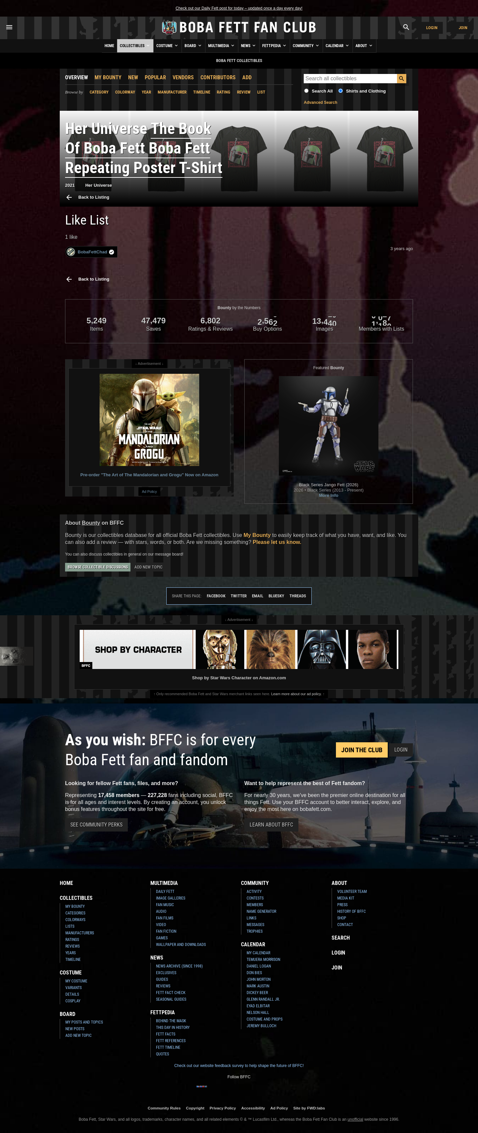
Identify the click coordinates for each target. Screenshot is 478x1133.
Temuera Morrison (263, 959)
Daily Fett (165, 891)
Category (99, 92)
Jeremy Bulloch (261, 1026)
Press (342, 904)
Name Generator (261, 911)
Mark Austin (258, 986)
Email (257, 595)
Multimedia (221, 45)
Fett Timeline (168, 1047)
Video (161, 924)
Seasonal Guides (171, 999)
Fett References (171, 1040)
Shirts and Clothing (366, 91)
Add (247, 77)
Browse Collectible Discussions (98, 567)
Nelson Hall (258, 1012)
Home (109, 45)
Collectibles (135, 45)
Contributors (218, 77)
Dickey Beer (257, 992)
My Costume (76, 981)
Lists (69, 926)
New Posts (74, 1029)
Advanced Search (320, 102)
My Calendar (258, 953)
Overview (76, 77)
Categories (75, 913)
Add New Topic (148, 567)
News (249, 45)
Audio (161, 911)
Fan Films (164, 918)
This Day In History (173, 1027)
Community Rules (164, 1108)
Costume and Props (264, 1019)
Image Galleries (170, 898)
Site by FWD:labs (309, 1108)
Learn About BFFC (271, 825)
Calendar (338, 45)
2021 (70, 185)
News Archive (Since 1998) (179, 966)
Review (244, 92)
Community (306, 45)
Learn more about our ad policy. (296, 694)
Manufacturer (172, 92)
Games (162, 938)
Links (251, 918)
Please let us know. (277, 542)
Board (193, 45)
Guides (162, 979)
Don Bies (254, 972)
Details (72, 994)
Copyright (195, 1108)
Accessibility (253, 1108)
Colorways (75, 919)
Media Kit (345, 898)
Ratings (72, 939)
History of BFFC (351, 911)
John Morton (259, 979)
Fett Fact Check (171, 992)
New (133, 77)
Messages (255, 924)
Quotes (162, 1054)
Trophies (255, 931)
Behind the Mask (171, 1021)
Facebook (216, 595)
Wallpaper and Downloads (181, 944)
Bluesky (276, 595)
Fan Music (165, 904)
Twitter (239, 595)
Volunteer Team (352, 891)
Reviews (72, 946)
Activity (254, 891)
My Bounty (108, 77)
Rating (223, 92)
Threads (297, 595)
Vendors (183, 77)
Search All (322, 91)
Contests (255, 898)
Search (341, 938)
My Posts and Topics (84, 1022)
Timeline (201, 92)
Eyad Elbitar (258, 1006)
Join (463, 27)
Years (70, 953)
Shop (341, 918)
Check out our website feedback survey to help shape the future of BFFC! (239, 1065)
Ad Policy (149, 492)
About (364, 45)
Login (432, 27)
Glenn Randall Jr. (263, 999)
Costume (167, 45)
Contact (345, 924)
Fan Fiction (166, 931)
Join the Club (361, 750)
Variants (73, 987)
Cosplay (72, 1001)
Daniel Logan (259, 966)
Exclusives (166, 972)
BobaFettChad (91, 252)
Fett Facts (165, 1034)
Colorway (125, 92)
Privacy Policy (223, 1108)
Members (255, 904)
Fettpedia (274, 45)
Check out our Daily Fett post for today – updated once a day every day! (239, 8)
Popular (155, 77)
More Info (329, 495)
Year (146, 92)
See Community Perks (96, 825)
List (261, 92)
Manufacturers (79, 933)
